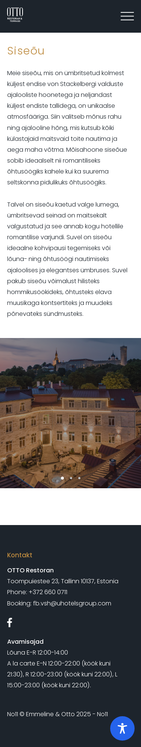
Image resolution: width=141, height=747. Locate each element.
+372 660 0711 (48, 592)
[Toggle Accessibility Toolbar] (122, 728)
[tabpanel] (70, 413)
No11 (12, 714)
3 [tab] (79, 478)
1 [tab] (62, 478)
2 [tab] (71, 478)
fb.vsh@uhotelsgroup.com (72, 603)
